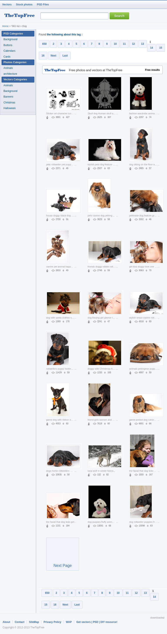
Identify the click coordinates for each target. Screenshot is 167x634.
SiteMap (34, 622)
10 (115, 43)
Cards (6, 56)
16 (43, 55)
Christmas (9, 102)
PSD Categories (13, 33)
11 (124, 43)
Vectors (7, 4)
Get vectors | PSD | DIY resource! (96, 622)
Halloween (9, 108)
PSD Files (43, 4)
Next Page (62, 556)
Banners (8, 96)
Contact (20, 622)
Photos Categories (15, 62)
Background (10, 39)
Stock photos (24, 4)
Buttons (7, 45)
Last (65, 55)
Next (53, 55)
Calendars (9, 50)
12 (133, 43)
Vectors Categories (15, 79)
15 (160, 47)
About (6, 622)
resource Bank (20, 16)
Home (5, 26)
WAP (69, 622)
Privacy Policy (52, 622)
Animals (8, 68)
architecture (10, 73)
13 (142, 43)
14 (151, 47)
